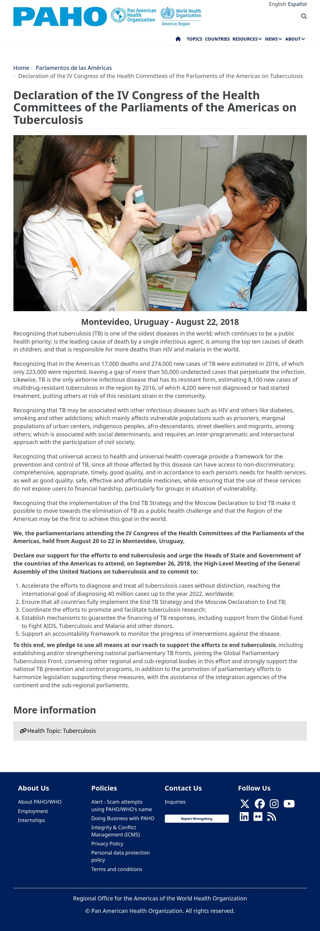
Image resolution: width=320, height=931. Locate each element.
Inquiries (175, 801)
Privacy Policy (107, 843)
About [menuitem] (293, 39)
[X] (245, 805)
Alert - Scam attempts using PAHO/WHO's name (121, 805)
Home (21, 67)
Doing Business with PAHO (123, 818)
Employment (33, 811)
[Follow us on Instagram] (274, 805)
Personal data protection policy (120, 856)
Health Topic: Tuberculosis (61, 730)
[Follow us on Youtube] (289, 805)
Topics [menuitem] (194, 39)
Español (297, 4)
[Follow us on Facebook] (260, 805)
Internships (31, 820)
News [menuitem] (271, 39)
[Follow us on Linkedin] (244, 818)
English (277, 4)
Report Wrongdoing (196, 818)
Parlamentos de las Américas (74, 67)
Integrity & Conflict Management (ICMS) (115, 831)
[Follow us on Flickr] (258, 818)
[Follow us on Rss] (271, 818)
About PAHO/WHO (40, 801)
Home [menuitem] (178, 40)
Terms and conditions (116, 869)
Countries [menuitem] (217, 39)
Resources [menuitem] (245, 39)
